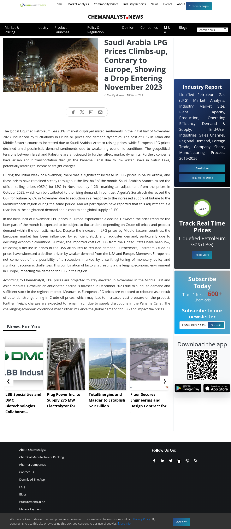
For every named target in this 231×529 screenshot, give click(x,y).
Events (167, 4)
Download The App (32, 479)
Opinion (128, 27)
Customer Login (199, 6)
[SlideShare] (179, 460)
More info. (124, 523)
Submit (216, 325)
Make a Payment (30, 509)
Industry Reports (134, 4)
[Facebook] (154, 460)
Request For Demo (202, 178)
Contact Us (26, 472)
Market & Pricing (12, 29)
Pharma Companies (32, 465)
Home (58, 4)
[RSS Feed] (196, 460)
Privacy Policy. (142, 519)
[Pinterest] (187, 460)
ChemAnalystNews (115, 16)
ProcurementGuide (32, 502)
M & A (167, 29)
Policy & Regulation (95, 29)
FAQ (22, 487)
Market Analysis (78, 4)
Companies (149, 27)
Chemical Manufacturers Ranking (41, 457)
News (154, 4)
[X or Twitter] (171, 460)
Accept (181, 522)
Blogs (183, 27)
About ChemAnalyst (32, 450)
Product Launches (61, 29)
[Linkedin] (162, 460)
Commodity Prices (106, 4)
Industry (41, 27)
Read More (202, 255)
